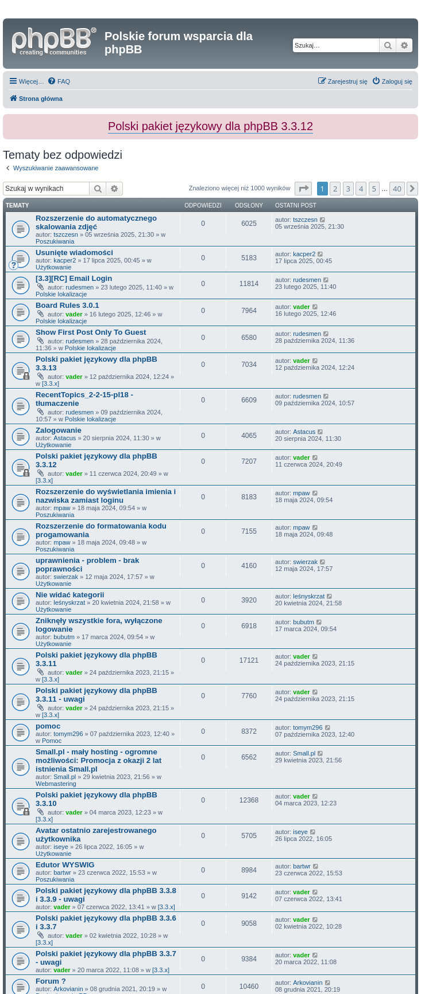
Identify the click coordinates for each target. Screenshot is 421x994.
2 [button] (335, 188)
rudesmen (79, 287)
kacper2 (64, 260)
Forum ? (51, 981)
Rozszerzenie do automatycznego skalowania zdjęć (96, 222)
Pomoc (51, 740)
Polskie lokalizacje (61, 294)
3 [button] (348, 188)
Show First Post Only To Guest (91, 332)
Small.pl (64, 776)
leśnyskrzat (69, 602)
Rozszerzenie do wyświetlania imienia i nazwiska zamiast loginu (106, 495)
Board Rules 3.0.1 (67, 305)
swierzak (65, 576)
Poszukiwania (55, 241)
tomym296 (68, 733)
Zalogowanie (59, 430)
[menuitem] (58, 81)
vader (73, 314)
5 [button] (374, 188)
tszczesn (65, 234)
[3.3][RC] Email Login (74, 278)
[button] (303, 188)
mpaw (61, 507)
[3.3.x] (50, 383)
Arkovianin (68, 988)
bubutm (64, 636)
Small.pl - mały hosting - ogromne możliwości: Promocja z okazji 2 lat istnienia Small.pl (98, 760)
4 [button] (361, 188)
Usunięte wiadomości (74, 252)
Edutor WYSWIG (65, 864)
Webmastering (56, 783)
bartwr (62, 872)
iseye (60, 846)
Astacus (64, 438)
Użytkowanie (53, 267)
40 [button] (397, 188)
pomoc (48, 726)
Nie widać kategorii (70, 594)
